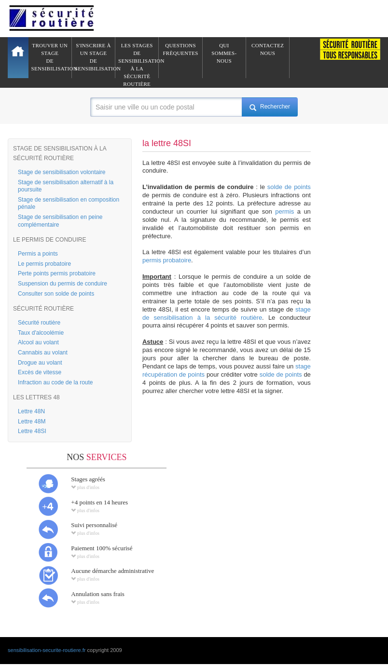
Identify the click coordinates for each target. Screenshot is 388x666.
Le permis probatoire (44, 263)
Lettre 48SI (32, 431)
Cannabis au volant (43, 352)
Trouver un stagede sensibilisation (51, 56)
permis (284, 211)
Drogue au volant (40, 362)
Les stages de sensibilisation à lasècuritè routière (138, 60)
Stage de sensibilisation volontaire (61, 172)
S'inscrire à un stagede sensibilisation (95, 56)
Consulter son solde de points (56, 293)
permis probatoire (166, 260)
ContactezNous (267, 49)
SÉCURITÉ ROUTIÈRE (43, 308)
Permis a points (38, 253)
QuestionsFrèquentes (180, 49)
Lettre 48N (31, 411)
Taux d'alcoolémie (41, 332)
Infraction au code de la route (55, 382)
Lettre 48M (31, 421)
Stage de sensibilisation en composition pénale (68, 203)
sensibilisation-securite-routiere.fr (46, 650)
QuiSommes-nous (223, 53)
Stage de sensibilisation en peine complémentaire (60, 221)
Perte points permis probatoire (57, 273)
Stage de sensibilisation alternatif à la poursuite (65, 186)
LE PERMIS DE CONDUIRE (49, 239)
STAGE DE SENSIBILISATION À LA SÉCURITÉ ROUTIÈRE (59, 153)
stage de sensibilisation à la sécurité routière (226, 313)
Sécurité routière (39, 322)
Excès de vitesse (39, 372)
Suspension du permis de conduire (62, 283)
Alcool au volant (38, 342)
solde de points (289, 186)
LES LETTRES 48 (36, 397)
